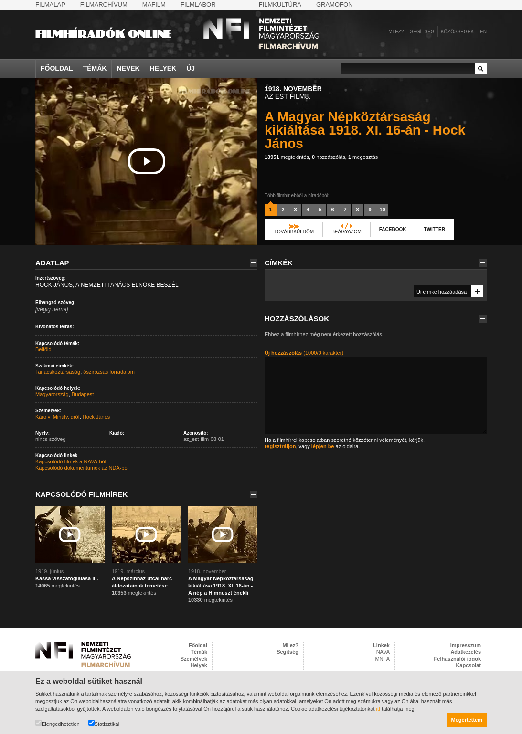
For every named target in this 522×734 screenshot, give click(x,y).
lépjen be (322, 446)
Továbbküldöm (294, 231)
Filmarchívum (104, 4)
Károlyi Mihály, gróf (57, 416)
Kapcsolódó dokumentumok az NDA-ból (81, 468)
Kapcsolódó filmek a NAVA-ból (70, 461)
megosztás (363, 157)
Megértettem (466, 720)
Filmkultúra (280, 4)
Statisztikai (104, 723)
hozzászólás (328, 157)
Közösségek (457, 31)
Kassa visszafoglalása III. (66, 578)
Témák (95, 68)
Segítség (422, 31)
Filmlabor (198, 4)
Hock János (96, 416)
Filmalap (50, 4)
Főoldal (57, 68)
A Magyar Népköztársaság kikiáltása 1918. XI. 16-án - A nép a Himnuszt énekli (221, 586)
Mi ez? (396, 31)
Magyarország (52, 394)
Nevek (128, 68)
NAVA (383, 652)
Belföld (43, 349)
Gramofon (334, 4)
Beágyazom (346, 231)
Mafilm (154, 4)
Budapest (83, 394)
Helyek (163, 68)
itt (378, 709)
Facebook (392, 229)
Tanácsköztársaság (57, 372)
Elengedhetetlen (57, 723)
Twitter (434, 229)
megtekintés (287, 157)
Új (190, 68)
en (483, 31)
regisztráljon (280, 446)
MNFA (382, 658)
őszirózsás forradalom (109, 372)
